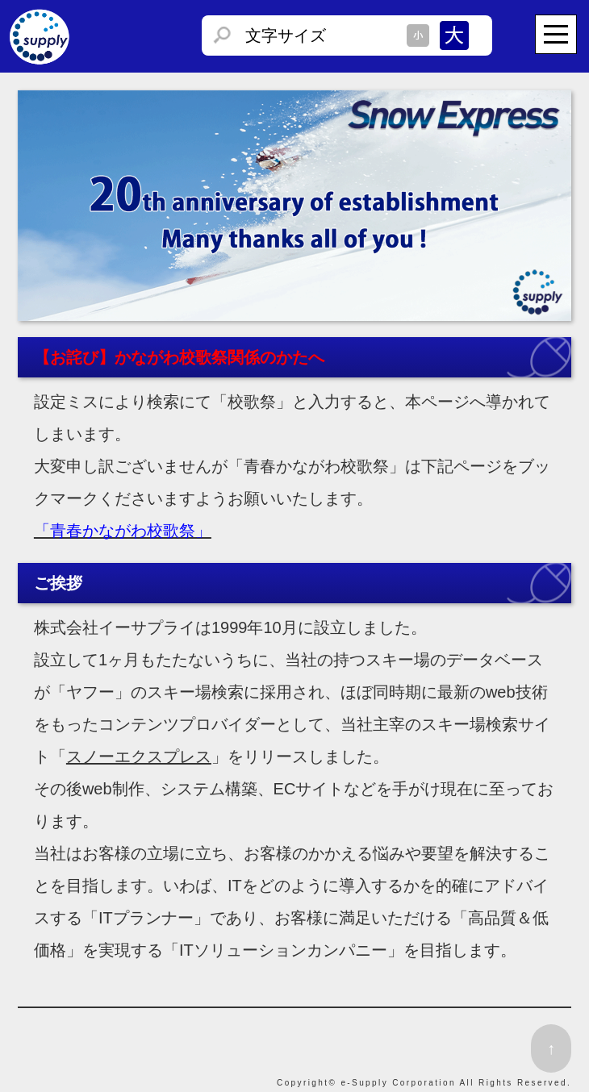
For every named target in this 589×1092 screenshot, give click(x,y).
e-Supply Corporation (398, 1082)
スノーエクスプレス (138, 756)
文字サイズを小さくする (418, 35)
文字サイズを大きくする (454, 35)
